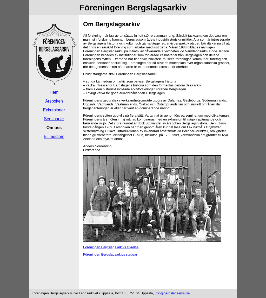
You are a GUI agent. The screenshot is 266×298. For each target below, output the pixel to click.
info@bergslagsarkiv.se (172, 293)
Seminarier (54, 119)
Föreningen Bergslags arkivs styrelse (110, 247)
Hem (54, 92)
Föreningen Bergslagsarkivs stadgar (110, 254)
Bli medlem (54, 136)
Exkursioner (54, 110)
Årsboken (54, 101)
